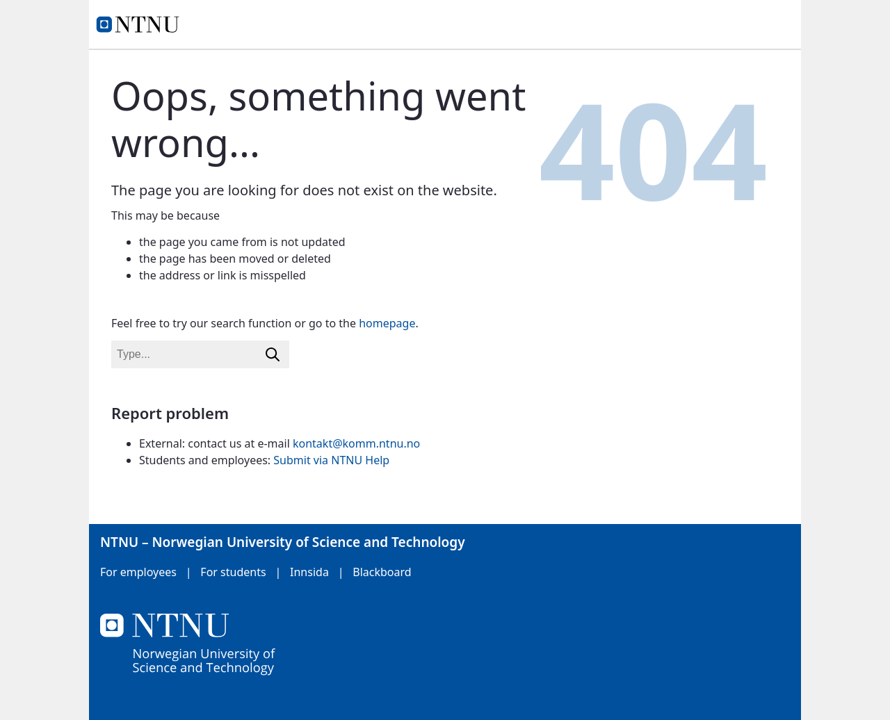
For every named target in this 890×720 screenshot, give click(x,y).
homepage (387, 323)
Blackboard (382, 572)
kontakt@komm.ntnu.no (356, 443)
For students (233, 572)
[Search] (272, 354)
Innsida (309, 572)
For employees (138, 572)
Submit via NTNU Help (331, 460)
